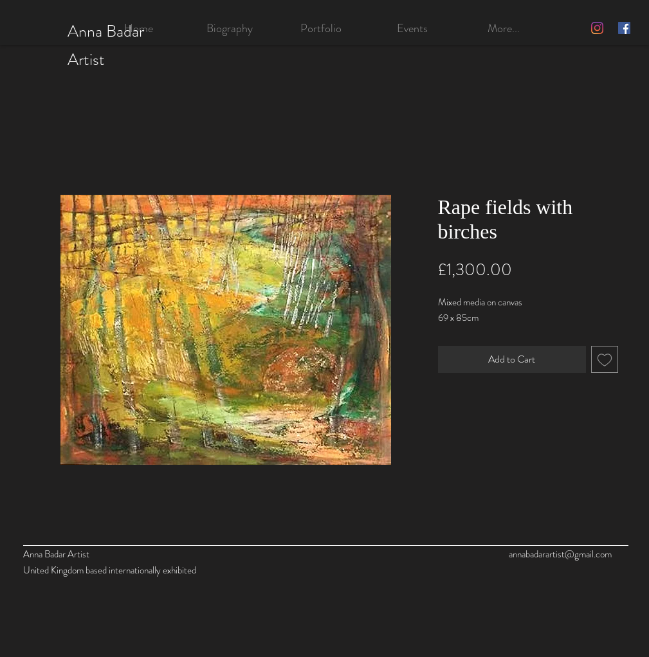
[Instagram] (597, 28)
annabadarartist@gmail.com (560, 554)
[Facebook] (624, 28)
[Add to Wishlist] (604, 359)
